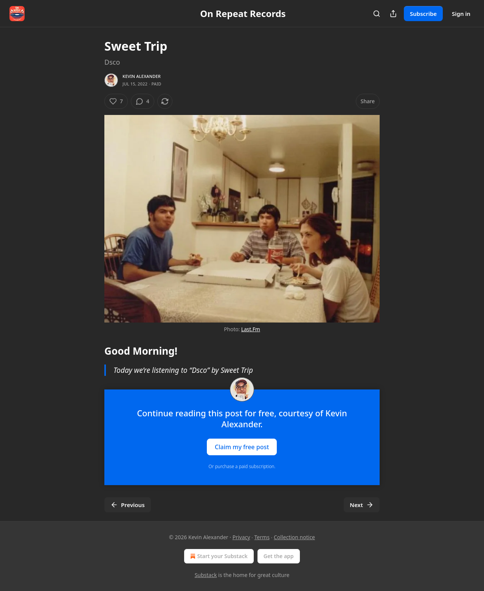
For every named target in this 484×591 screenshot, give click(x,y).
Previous (127, 505)
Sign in (461, 13)
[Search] (376, 13)
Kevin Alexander (142, 76)
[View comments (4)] (142, 101)
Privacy (241, 537)
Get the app (279, 556)
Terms (262, 537)
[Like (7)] (116, 101)
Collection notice (294, 537)
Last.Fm (250, 329)
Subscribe (423, 13)
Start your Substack (218, 556)
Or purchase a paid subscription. (242, 466)
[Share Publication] (393, 13)
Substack (206, 575)
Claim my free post (242, 446)
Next (362, 505)
